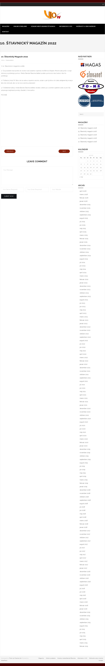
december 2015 (85, 612)
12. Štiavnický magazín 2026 (87, 142)
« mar (81, 177)
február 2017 (84, 565)
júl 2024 (82, 262)
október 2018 (84, 497)
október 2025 (84, 211)
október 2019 (84, 456)
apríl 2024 (83, 273)
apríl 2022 (83, 354)
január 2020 (83, 446)
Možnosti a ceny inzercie (96, 658)
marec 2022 (84, 358)
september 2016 (85, 582)
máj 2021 (83, 392)
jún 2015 (82, 633)
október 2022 (84, 334)
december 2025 (85, 205)
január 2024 (83, 283)
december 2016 (85, 571)
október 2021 (84, 375)
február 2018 (84, 524)
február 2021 (84, 402)
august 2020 (84, 422)
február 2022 (84, 361)
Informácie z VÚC (82, 658)
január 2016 (83, 609)
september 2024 (85, 256)
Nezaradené (9, 60)
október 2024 (84, 252)
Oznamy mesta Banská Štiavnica (66, 658)
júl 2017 (82, 548)
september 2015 (85, 622)
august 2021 (84, 381)
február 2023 (84, 320)
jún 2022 (82, 347)
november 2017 (85, 534)
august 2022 (84, 341)
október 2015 (84, 619)
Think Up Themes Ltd (15, 658)
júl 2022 (82, 344)
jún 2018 (82, 510)
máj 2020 (83, 432)
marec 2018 (84, 521)
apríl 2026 (83, 191)
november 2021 (85, 371)
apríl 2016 (83, 599)
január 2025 (83, 242)
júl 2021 (82, 385)
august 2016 (84, 585)
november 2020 (85, 412)
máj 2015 (83, 636)
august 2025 (84, 218)
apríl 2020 (83, 436)
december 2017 (85, 531)
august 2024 (84, 259)
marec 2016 (84, 602)
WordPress (4, 660)
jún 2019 (82, 470)
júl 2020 (82, 425)
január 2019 (83, 487)
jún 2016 (82, 592)
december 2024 (85, 245)
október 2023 (84, 293)
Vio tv (3, 60)
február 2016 (84, 605)
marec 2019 (83, 480)
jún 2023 (82, 307)
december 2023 (85, 286)
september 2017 (85, 541)
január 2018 (83, 527)
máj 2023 (83, 310)
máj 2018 (83, 514)
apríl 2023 (83, 313)
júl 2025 (82, 222)
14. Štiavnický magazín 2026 (87, 135)
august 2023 (84, 300)
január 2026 (83, 201)
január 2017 (83, 568)
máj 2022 (83, 351)
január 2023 (83, 324)
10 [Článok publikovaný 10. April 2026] (93, 164)
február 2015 (84, 646)
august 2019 (84, 463)
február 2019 (84, 483)
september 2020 (85, 419)
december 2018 (85, 490)
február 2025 (84, 239)
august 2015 (84, 626)
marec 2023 (84, 317)
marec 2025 (84, 235)
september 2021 (85, 378)
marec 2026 (84, 194)
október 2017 (84, 538)
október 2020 (84, 415)
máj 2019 (83, 473)
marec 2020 (84, 439)
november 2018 (85, 493)
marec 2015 (83, 643)
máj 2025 (83, 228)
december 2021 (85, 368)
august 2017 (84, 544)
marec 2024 (84, 276)
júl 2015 (82, 629)
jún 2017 (82, 551)
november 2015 (85, 616)
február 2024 (84, 279)
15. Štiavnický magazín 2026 (87, 131)
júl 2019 (82, 466)
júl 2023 (82, 303)
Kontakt (101, 660)
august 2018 (84, 504)
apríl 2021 (83, 395)
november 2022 (85, 330)
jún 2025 (82, 225)
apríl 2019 (83, 476)
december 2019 (85, 449)
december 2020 (85, 408)
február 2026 (84, 198)
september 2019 (85, 459)
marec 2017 (83, 561)
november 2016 (85, 575)
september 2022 (85, 337)
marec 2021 (83, 398)
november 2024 (85, 249)
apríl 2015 (83, 639)
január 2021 (83, 405)
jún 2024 (82, 266)
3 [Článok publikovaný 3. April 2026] (93, 161)
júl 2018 (82, 507)
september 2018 (85, 500)
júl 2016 (82, 588)
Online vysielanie (50, 658)
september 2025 (85, 215)
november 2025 (85, 208)
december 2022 (85, 327)
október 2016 (84, 578)
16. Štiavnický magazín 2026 (87, 128)
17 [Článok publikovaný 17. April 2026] (93, 167)
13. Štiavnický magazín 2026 (87, 138)
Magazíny (41, 658)
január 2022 (83, 364)
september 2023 (85, 296)
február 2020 (84, 442)
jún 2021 (82, 388)
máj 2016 (83, 595)
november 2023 (85, 290)
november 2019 (85, 453)
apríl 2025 (83, 232)
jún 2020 (83, 429)
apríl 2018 (83, 517)
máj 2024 (83, 269)
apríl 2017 (83, 558)
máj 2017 (83, 555)
